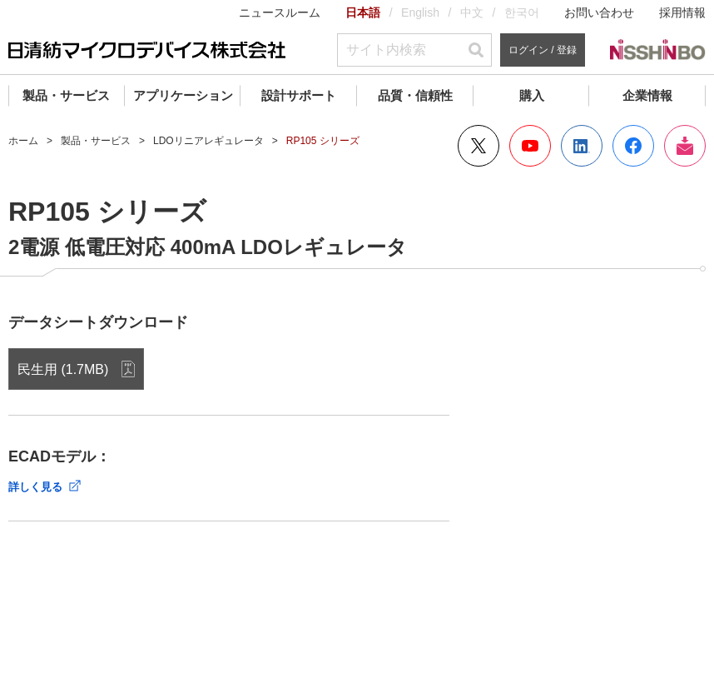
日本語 (362, 12)
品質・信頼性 (415, 95)
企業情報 (647, 95)
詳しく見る (35, 487)
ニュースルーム (279, 12)
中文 (471, 12)
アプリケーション (183, 95)
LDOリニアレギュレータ (208, 141)
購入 (531, 95)
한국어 (521, 12)
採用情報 (682, 12)
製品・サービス (66, 95)
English (420, 12)
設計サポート (298, 95)
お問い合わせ (599, 12)
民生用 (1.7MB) (62, 369)
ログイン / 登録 (542, 50)
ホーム (23, 141)
